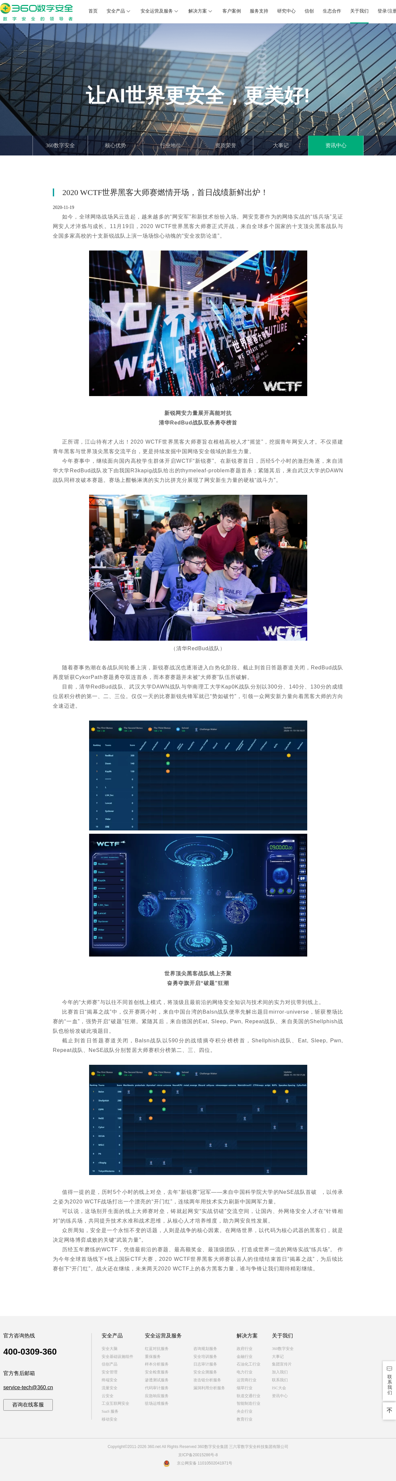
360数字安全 (60, 145)
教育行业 (244, 1419)
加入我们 (280, 1372)
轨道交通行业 (248, 1396)
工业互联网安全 (115, 1403)
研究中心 (286, 11)
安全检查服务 (157, 1372)
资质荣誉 (225, 145)
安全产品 (119, 11)
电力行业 (244, 1372)
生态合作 (332, 11)
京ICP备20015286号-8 (198, 1455)
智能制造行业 (248, 1403)
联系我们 (280, 1380)
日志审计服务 (205, 1364)
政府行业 (244, 1348)
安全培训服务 (205, 1356)
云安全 (108, 1396)
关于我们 (359, 11)
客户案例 (231, 11)
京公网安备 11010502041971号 (198, 1463)
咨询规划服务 (205, 1348)
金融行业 (244, 1356)
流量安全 (109, 1388)
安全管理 (109, 1372)
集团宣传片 (282, 1364)
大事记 (281, 145)
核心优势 (115, 145)
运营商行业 (246, 1380)
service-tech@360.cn (28, 1387)
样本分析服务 (157, 1364)
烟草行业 (244, 1388)
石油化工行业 (248, 1364)
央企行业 (244, 1411)
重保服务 (153, 1356)
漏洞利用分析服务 (209, 1388)
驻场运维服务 (157, 1403)
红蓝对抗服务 (157, 1348)
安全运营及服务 (160, 11)
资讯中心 (335, 145)
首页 (93, 11)
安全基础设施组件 (117, 1356)
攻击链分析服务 (207, 1380)
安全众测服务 (205, 1372)
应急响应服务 (157, 1396)
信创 (309, 11)
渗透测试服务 (157, 1380)
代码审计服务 (157, 1388)
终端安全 (109, 1380)
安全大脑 (109, 1348)
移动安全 (109, 1419)
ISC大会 (279, 1388)
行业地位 (170, 145)
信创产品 (109, 1364)
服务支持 (259, 11)
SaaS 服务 (110, 1411)
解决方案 (201, 11)
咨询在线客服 (28, 1404)
